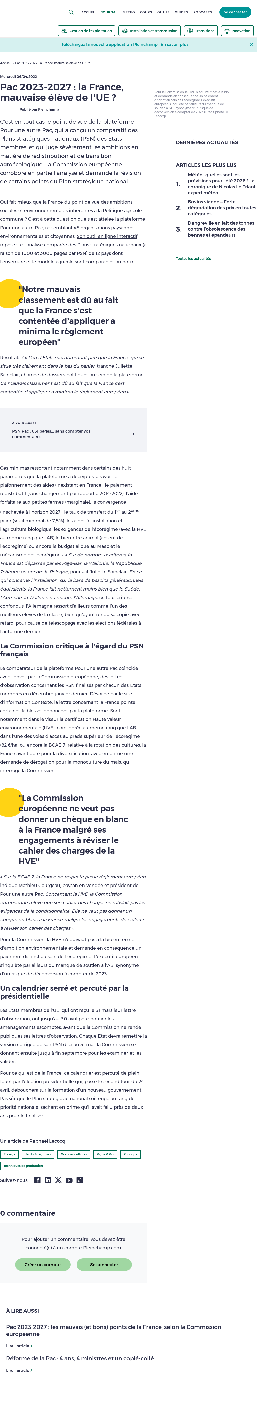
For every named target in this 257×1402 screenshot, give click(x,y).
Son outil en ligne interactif (107, 236)
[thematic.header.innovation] (237, 30)
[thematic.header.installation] (149, 30)
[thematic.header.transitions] (201, 30)
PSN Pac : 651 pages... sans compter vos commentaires (51, 434)
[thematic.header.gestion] (86, 30)
